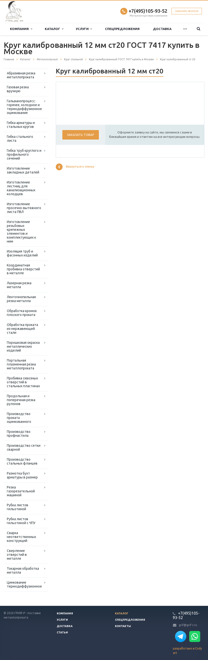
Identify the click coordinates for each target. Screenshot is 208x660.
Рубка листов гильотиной (17, 507)
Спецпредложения (122, 29)
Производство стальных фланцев (22, 461)
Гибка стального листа (20, 138)
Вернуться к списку (75, 166)
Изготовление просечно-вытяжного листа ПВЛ (24, 208)
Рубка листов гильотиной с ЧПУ (21, 521)
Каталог (54, 29)
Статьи (62, 632)
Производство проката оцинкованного (19, 418)
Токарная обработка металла (23, 570)
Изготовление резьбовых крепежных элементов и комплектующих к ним (21, 231)
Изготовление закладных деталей (23, 170)
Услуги (84, 29)
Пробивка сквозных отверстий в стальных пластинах (23, 382)
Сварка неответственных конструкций (21, 537)
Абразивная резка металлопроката (21, 75)
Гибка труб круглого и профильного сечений (24, 154)
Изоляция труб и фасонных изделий (22, 253)
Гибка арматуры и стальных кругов (21, 125)
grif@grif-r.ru (188, 625)
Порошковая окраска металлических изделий (23, 346)
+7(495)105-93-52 (148, 10)
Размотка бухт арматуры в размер (22, 475)
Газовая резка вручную (18, 89)
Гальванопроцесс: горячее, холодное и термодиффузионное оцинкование (24, 107)
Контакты (123, 626)
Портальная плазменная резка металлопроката (21, 364)
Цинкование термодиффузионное (24, 584)
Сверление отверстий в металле (17, 554)
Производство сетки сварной (23, 447)
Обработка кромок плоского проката (22, 313)
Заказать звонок (186, 11)
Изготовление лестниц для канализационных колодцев (21, 188)
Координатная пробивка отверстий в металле (23, 269)
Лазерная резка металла (19, 285)
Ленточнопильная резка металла (21, 299)
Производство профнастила (18, 433)
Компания (21, 29)
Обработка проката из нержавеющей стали (22, 329)
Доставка (162, 29)
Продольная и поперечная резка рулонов (21, 400)
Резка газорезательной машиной (21, 491)
